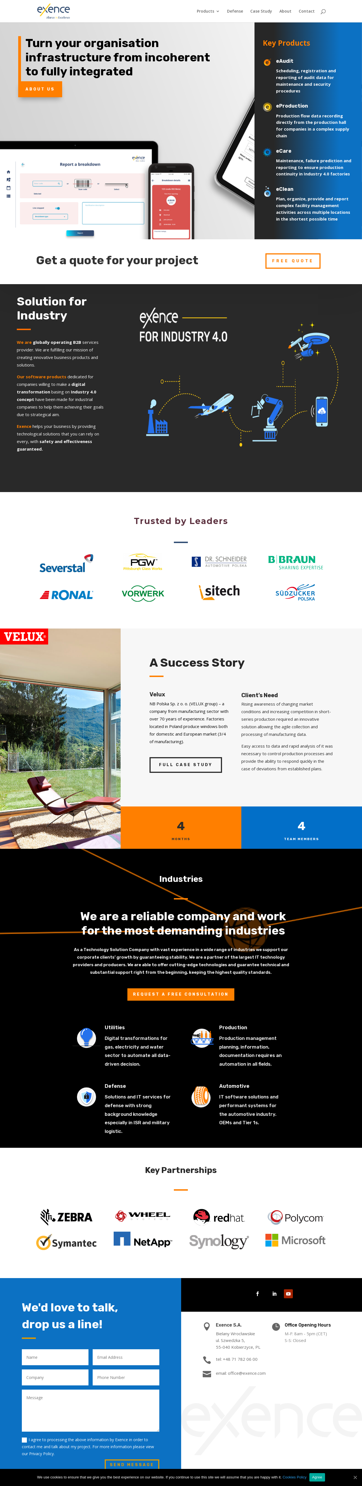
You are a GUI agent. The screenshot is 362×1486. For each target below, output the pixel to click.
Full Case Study (185, 764)
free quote (293, 252)
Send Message (132, 1464)
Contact (307, 11)
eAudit (287, 52)
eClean (296, 180)
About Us (40, 80)
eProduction (298, 97)
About (285, 11)
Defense (235, 11)
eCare (292, 142)
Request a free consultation (181, 994)
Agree (317, 1477)
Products (205, 11)
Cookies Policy (294, 1477)
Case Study (261, 11)
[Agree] (355, 1477)
